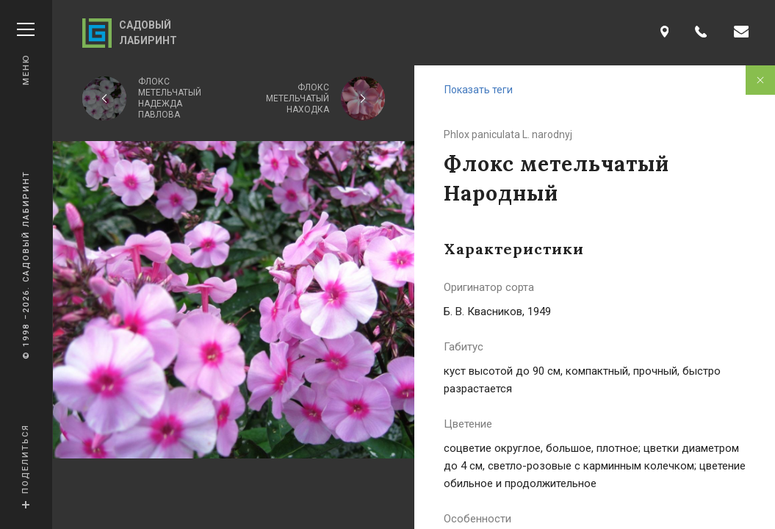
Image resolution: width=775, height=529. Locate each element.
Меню (26, 54)
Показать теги (478, 90)
